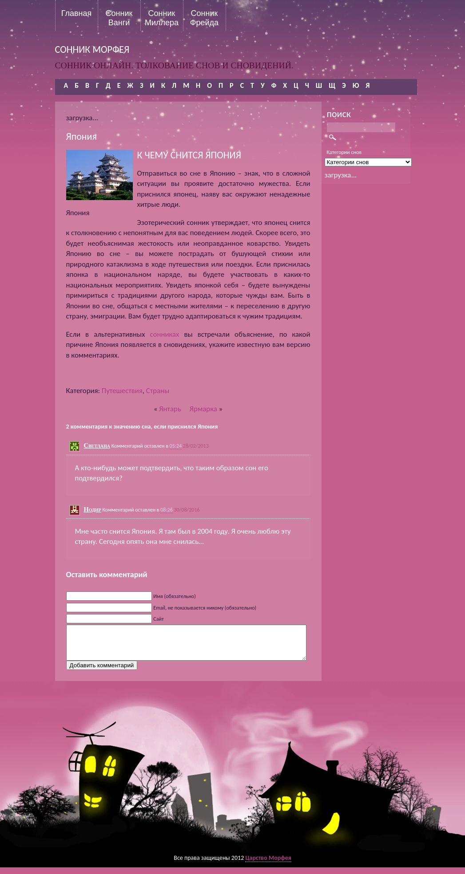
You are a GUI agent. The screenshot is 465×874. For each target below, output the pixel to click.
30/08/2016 (187, 510)
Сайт (158, 619)
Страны (157, 390)
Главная (76, 13)
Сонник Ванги (119, 18)
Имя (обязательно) (174, 596)
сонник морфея (92, 49)
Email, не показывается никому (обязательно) (204, 608)
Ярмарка (203, 408)
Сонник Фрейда (204, 18)
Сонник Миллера (162, 18)
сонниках (164, 334)
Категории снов (344, 152)
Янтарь (170, 408)
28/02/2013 (196, 446)
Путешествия (122, 390)
